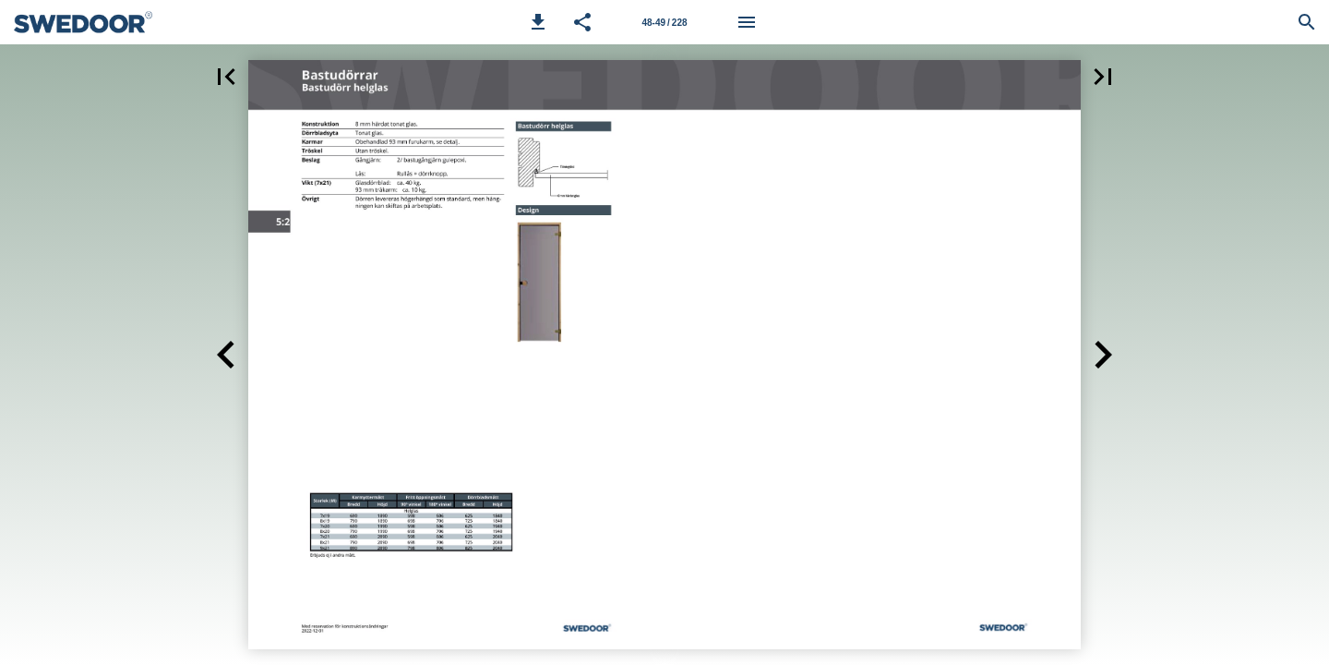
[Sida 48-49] (664, 22)
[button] (538, 22)
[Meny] (746, 22)
